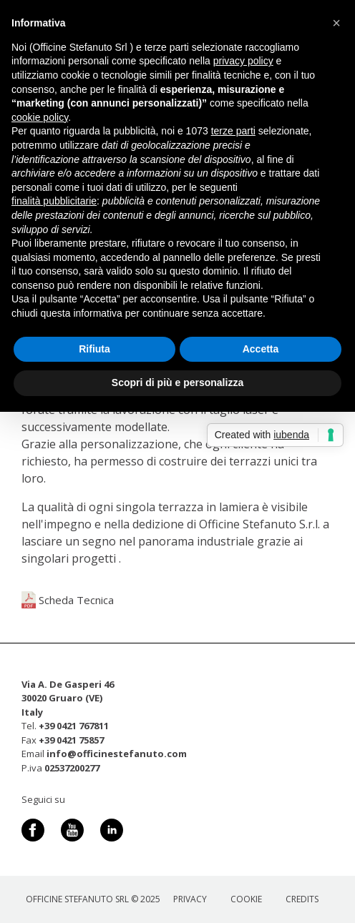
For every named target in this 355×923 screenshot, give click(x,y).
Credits (302, 899)
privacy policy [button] (243, 60)
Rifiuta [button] (94, 349)
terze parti (233, 131)
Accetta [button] (261, 349)
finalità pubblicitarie (54, 201)
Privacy (190, 899)
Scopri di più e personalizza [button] (177, 382)
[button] (336, 22)
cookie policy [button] (39, 117)
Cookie (246, 899)
